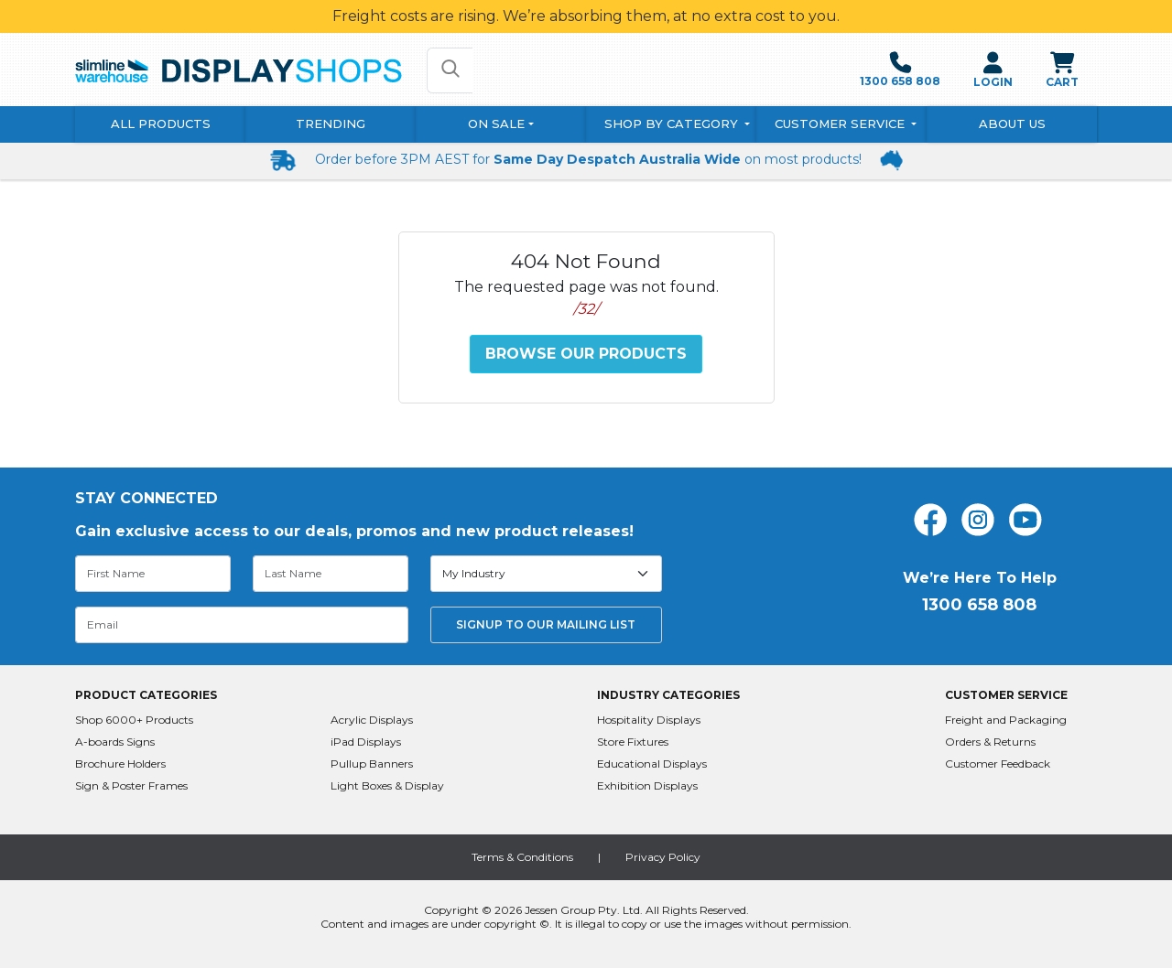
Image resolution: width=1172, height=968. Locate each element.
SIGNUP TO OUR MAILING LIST (545, 624)
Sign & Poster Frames (131, 785)
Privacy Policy (662, 857)
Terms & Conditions (522, 857)
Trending (330, 123)
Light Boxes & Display (387, 785)
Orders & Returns (990, 741)
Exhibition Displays (647, 785)
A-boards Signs (115, 741)
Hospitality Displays (648, 719)
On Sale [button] (496, 123)
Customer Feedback (997, 763)
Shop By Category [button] (673, 123)
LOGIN (993, 70)
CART (1062, 70)
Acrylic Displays (372, 719)
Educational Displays (652, 763)
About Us (1012, 123)
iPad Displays (366, 741)
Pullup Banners (372, 763)
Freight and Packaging (1006, 719)
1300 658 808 (900, 69)
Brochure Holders (120, 763)
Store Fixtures (632, 741)
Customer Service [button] (841, 123)
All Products (161, 123)
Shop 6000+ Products (134, 719)
